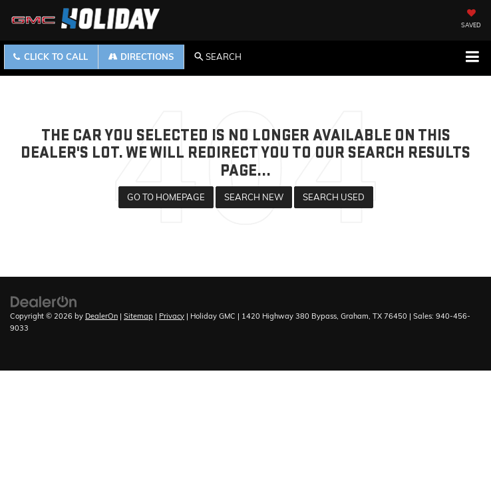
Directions (141, 56)
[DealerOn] (44, 300)
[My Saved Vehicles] (471, 20)
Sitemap (138, 316)
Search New (253, 197)
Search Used (334, 197)
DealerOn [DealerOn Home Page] (101, 316)
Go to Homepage (166, 197)
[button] (51, 57)
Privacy (171, 316)
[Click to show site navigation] (472, 58)
